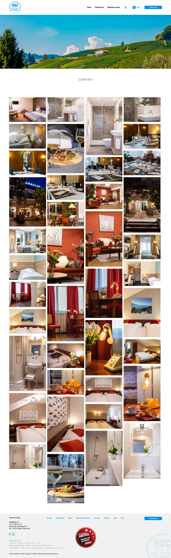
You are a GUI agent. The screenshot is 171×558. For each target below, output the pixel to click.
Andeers (34, 554)
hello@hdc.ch (14, 522)
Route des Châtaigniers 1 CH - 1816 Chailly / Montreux (19, 527)
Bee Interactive (53, 554)
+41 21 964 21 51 (15, 524)
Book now (153, 7)
